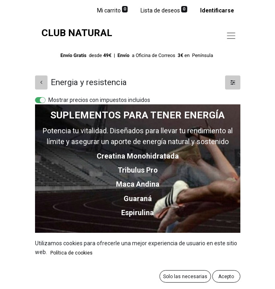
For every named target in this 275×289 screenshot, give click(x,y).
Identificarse (217, 10)
